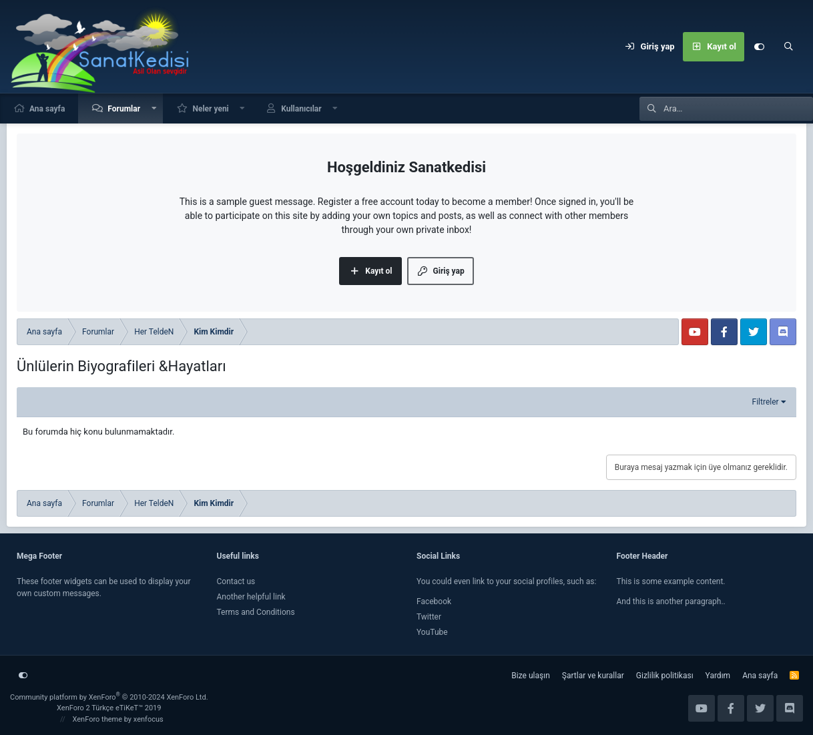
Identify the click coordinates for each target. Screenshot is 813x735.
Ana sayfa (47, 108)
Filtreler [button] (765, 402)
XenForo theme (98, 719)
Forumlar (123, 108)
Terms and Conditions (256, 612)
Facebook (434, 601)
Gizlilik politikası (665, 675)
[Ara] (788, 46)
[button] (154, 108)
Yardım (718, 675)
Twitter (429, 617)
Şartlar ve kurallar (593, 675)
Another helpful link (251, 596)
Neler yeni (210, 108)
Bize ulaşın (530, 675)
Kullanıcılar (301, 108)
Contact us (236, 581)
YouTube (432, 632)
